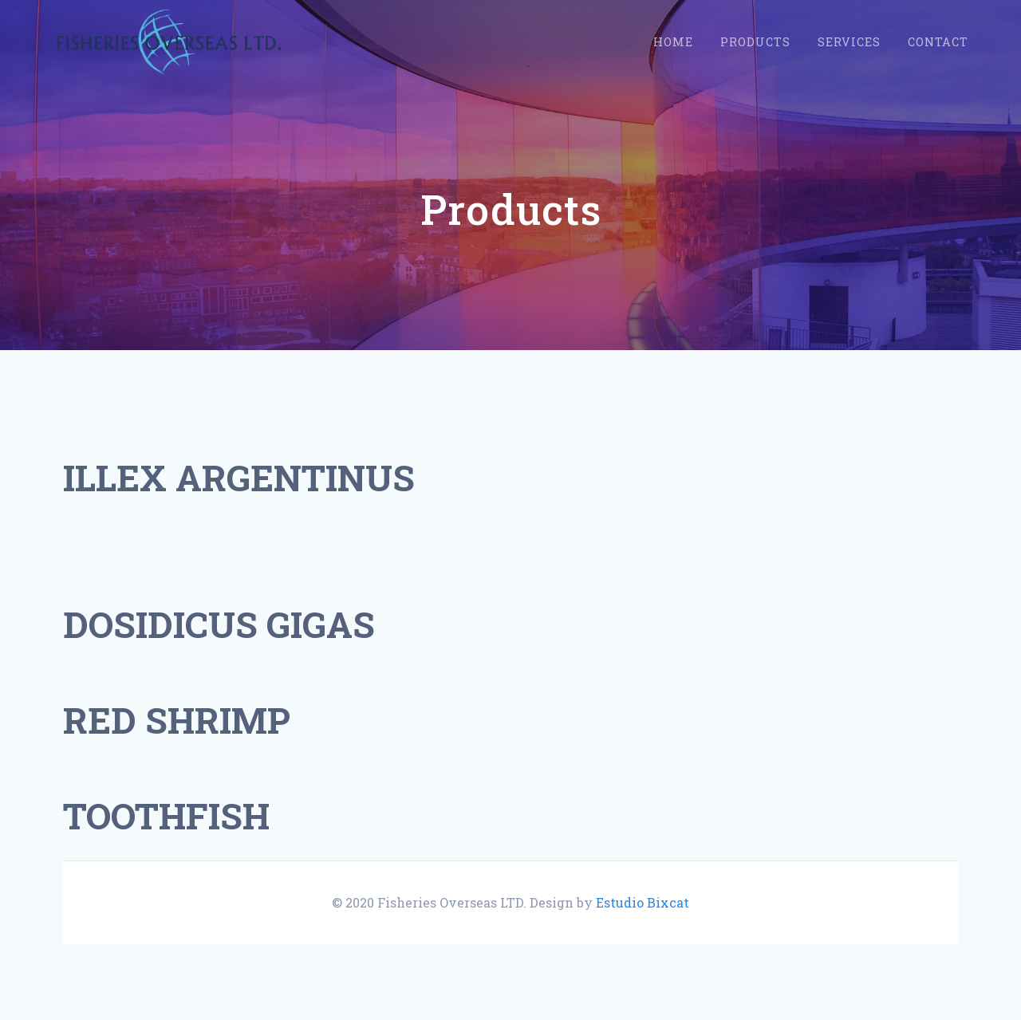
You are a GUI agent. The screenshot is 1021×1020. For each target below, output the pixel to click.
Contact (938, 41)
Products (755, 41)
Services (849, 41)
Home (673, 41)
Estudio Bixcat (642, 902)
